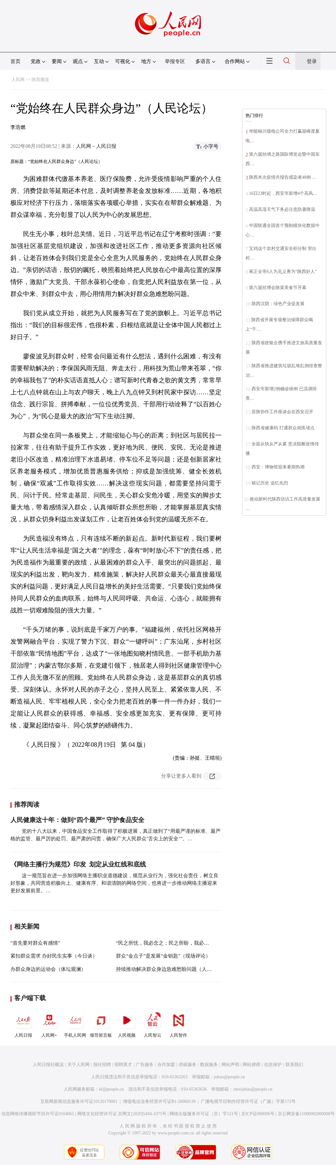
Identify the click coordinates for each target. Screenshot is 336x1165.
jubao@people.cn (229, 1077)
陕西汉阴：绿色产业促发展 (278, 303)
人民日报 (23, 1023)
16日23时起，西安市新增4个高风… (283, 193)
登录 (312, 61)
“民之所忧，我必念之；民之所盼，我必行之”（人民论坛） (181, 943)
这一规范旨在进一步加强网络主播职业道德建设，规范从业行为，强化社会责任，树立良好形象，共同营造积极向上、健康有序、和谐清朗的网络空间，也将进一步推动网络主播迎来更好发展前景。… (114, 883)
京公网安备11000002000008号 (306, 1113)
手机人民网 (75, 1023)
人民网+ (49, 1023)
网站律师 (251, 1064)
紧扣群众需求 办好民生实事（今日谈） (53, 956)
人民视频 (127, 1023)
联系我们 (294, 1064)
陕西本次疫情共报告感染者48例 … (282, 177)
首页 (15, 61)
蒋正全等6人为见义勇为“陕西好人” (283, 271)
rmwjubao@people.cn (252, 1089)
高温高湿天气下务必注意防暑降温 (282, 209)
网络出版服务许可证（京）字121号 (204, 1113)
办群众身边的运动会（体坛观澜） (48, 969)
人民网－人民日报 (96, 146)
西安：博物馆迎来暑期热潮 (278, 467)
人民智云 (153, 1023)
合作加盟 (166, 1064)
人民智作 (178, 1023)
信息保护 (273, 1064)
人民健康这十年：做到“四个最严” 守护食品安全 (77, 819)
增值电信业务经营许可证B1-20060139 (159, 1101)
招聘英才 (123, 1064)
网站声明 (230, 1064)
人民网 (18, 79)
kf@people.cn (111, 1089)
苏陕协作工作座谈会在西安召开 (282, 411)
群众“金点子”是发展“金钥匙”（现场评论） (163, 956)
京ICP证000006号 (258, 1113)
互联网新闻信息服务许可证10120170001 (79, 1101)
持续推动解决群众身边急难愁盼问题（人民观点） (171, 969)
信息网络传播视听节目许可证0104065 (37, 1113)
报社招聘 (102, 1064)
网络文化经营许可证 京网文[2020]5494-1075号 (122, 1113)
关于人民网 (78, 1064)
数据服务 (209, 1064)
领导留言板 (101, 1023)
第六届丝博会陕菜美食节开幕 (277, 287)
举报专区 (175, 61)
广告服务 (145, 1064)
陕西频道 (40, 79)
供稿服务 (187, 1064)
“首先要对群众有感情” (35, 943)
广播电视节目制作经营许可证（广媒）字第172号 (248, 1101)
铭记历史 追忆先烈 (270, 483)
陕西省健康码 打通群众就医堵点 (283, 428)
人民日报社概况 (48, 1064)
